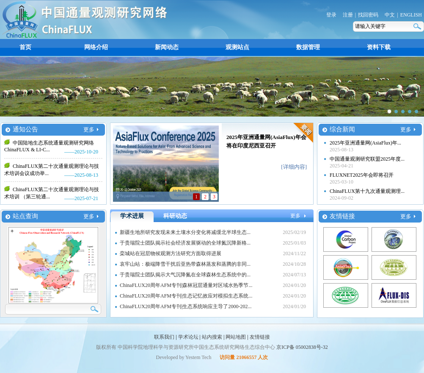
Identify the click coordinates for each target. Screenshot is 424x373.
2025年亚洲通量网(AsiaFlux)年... (365, 143)
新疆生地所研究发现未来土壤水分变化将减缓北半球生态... (185, 232)
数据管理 (308, 47)
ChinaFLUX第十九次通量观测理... (367, 191)
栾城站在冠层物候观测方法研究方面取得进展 (170, 253)
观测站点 (237, 47)
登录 (331, 15)
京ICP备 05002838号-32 (302, 347)
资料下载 (379, 47)
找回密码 (368, 15)
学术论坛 (188, 337)
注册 (348, 15)
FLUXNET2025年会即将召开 (362, 175)
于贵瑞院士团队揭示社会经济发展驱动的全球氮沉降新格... (185, 243)
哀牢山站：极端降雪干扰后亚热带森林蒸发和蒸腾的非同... (185, 264)
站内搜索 (212, 337)
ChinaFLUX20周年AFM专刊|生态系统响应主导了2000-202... (185, 306)
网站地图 (236, 337)
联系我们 (164, 337)
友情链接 (260, 337)
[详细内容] (294, 167)
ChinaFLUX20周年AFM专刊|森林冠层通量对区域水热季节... (186, 285)
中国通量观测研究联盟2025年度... (367, 159)
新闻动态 (167, 47)
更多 (88, 129)
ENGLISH (411, 15)
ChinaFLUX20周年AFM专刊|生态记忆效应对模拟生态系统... (186, 296)
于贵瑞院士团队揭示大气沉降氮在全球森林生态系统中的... (185, 275)
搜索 (418, 26)
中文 (390, 15)
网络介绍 (96, 47)
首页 (25, 47)
